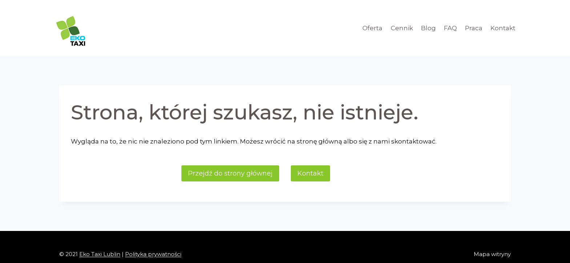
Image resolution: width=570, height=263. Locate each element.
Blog (428, 28)
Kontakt (502, 28)
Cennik (402, 28)
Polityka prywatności (153, 254)
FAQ (450, 28)
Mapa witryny (492, 254)
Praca (473, 28)
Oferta (372, 28)
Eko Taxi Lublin (99, 254)
